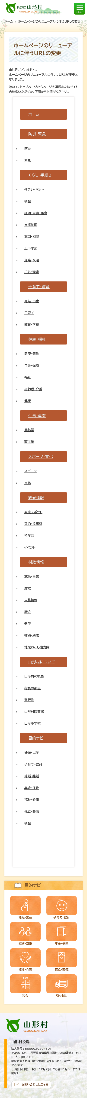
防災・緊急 (37, 134)
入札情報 (30, 600)
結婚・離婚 (31, 776)
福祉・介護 (31, 799)
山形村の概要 (34, 676)
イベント (29, 547)
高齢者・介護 (33, 389)
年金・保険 (31, 365)
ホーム (8, 21)
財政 (27, 588)
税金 (27, 201)
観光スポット (33, 512)
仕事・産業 (37, 416)
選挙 (27, 623)
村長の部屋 (32, 688)
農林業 (29, 430)
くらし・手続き (40, 175)
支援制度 (30, 224)
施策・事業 (31, 576)
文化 (27, 483)
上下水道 (30, 248)
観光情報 (36, 498)
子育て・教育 (39, 287)
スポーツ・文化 (40, 456)
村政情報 (36, 562)
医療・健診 (31, 353)
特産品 (29, 535)
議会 (27, 611)
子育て (29, 312)
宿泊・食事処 (33, 523)
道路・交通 (31, 260)
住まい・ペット (34, 189)
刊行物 (29, 700)
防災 (27, 148)
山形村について (41, 662)
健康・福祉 (37, 339)
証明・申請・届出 (35, 213)
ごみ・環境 (31, 272)
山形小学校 (32, 723)
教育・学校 (31, 324)
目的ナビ (36, 738)
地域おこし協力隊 (36, 647)
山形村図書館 (34, 711)
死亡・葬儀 (31, 811)
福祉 (27, 377)
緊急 (27, 160)
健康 (27, 401)
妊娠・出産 (31, 301)
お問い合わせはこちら (35, 1084)
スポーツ (30, 471)
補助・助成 (31, 635)
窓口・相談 (31, 236)
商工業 (29, 441)
